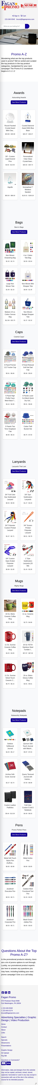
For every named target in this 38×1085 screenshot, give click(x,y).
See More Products (19, 102)
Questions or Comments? (10, 1060)
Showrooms (5, 1043)
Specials (4, 1040)
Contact (4, 1027)
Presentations (6, 1046)
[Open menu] (34, 26)
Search (3, 1037)
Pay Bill (4, 1056)
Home (3, 1024)
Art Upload (5, 1053)
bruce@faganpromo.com (25, 19)
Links (3, 1033)
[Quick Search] (13, 26)
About (3, 1030)
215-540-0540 (10, 19)
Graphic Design (6, 1050)
